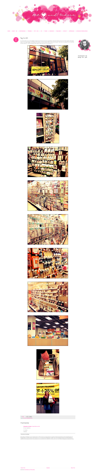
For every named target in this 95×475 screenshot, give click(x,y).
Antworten (25, 431)
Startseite (48, 467)
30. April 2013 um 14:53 (36, 426)
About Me (15, 31)
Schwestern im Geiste (27, 426)
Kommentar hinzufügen (25, 434)
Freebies (30, 31)
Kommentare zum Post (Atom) (30, 469)
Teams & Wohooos (49, 31)
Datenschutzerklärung (82, 31)
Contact (65, 31)
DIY (41, 31)
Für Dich (36, 31)
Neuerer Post (23, 467)
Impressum (71, 31)
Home (8, 31)
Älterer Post (73, 467)
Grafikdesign (22, 31)
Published (58, 31)
